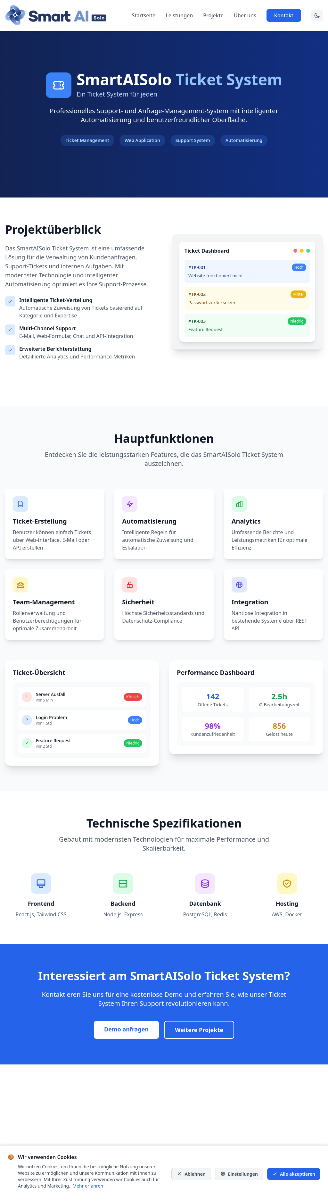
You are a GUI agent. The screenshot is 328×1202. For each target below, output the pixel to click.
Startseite (144, 15)
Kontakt (283, 15)
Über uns (245, 15)
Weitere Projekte (199, 1030)
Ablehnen (191, 1174)
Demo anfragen (126, 1029)
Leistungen (179, 15)
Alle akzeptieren (293, 1174)
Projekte (213, 15)
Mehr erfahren (87, 1186)
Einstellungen (239, 1174)
